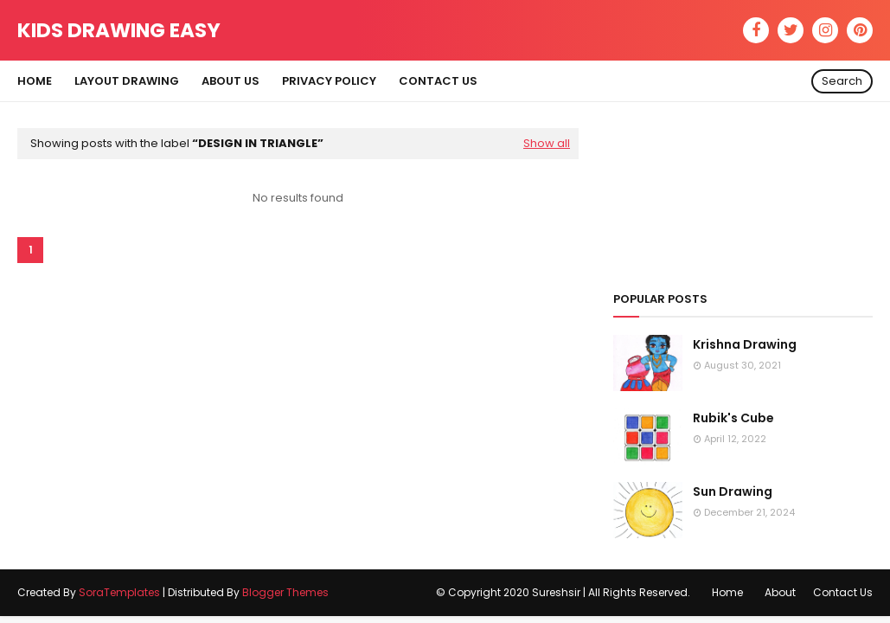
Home (727, 592)
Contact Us (843, 592)
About (780, 592)
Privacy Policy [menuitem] (329, 81)
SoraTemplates (119, 592)
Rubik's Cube (733, 418)
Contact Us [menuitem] (438, 81)
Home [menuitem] (34, 81)
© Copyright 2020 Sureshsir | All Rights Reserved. (563, 592)
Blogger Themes (285, 592)
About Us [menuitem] (230, 81)
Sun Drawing (732, 491)
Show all (546, 143)
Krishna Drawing (745, 344)
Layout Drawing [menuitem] (126, 81)
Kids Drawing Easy (119, 30)
